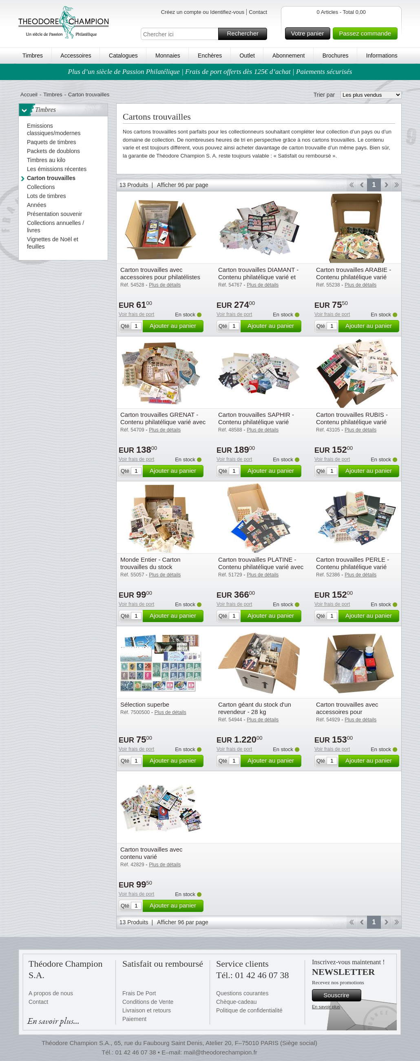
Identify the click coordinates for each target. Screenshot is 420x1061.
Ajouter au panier (175, 326)
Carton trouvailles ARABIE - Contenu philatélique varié (353, 273)
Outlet (246, 55)
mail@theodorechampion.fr (220, 1052)
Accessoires (75, 55)
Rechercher (246, 34)
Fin (396, 184)
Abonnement (288, 55)
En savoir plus (326, 1006)
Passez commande (367, 33)
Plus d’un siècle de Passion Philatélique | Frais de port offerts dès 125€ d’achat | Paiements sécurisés (210, 72)
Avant (386, 184)
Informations (382, 55)
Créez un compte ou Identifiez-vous (203, 12)
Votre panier (309, 33)
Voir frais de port (136, 314)
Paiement (134, 1019)
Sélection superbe (144, 704)
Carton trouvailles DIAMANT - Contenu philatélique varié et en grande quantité (258, 277)
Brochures (336, 55)
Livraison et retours (146, 1010)
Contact (258, 12)
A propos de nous (51, 993)
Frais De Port (139, 993)
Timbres (32, 55)
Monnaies (167, 55)
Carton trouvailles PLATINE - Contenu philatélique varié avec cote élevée (260, 567)
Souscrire (341, 995)
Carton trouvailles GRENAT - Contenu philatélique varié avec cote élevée (163, 422)
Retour (362, 184)
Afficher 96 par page (182, 185)
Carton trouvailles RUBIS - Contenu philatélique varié (352, 418)
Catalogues (123, 55)
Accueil (29, 94)
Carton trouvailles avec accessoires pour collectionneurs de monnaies (354, 712)
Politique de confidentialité (249, 1010)
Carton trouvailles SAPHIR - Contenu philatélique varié (256, 418)
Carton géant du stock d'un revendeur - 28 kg (254, 708)
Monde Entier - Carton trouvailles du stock (150, 563)
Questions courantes (242, 993)
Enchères (210, 55)
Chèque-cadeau (236, 1002)
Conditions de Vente (147, 1002)
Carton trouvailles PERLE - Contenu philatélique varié (352, 563)
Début (351, 184)
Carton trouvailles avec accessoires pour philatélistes (160, 273)
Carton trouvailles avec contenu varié (151, 853)
